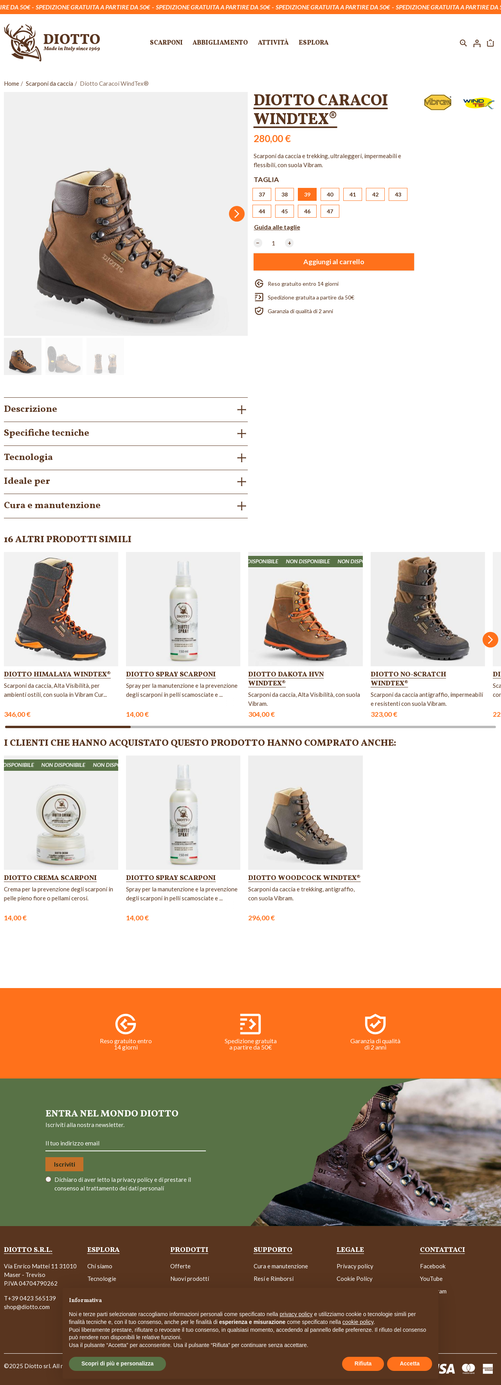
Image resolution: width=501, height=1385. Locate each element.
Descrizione (30, 409)
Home (11, 83)
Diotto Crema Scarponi (50, 878)
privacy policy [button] (296, 1314)
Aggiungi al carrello (333, 262)
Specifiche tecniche (46, 433)
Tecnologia (28, 457)
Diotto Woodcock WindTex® (304, 878)
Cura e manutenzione (52, 505)
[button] (463, 43)
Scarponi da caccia (49, 83)
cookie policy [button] (357, 1322)
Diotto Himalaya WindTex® (57, 675)
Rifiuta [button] (363, 1363)
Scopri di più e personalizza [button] (117, 1363)
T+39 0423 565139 (30, 1298)
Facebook (432, 1266)
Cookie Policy (355, 1278)
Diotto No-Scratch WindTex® (408, 679)
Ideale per (27, 481)
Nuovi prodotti (189, 1278)
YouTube (431, 1278)
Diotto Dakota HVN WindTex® (286, 679)
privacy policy (135, 1179)
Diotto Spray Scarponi (171, 675)
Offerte (180, 1266)
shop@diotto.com (27, 1306)
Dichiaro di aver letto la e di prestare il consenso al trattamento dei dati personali (122, 1184)
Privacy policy (355, 1266)
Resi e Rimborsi (274, 1278)
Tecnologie (101, 1278)
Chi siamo (99, 1266)
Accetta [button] (410, 1363)
